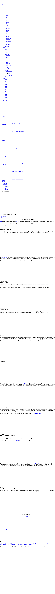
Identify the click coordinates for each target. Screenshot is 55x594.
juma (1, 216)
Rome (5, 76)
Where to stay (5, 183)
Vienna (6, 97)
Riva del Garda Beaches (10, 72)
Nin (7, 539)
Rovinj (7, 15)
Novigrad (14, 539)
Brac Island (7, 27)
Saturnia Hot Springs (8, 65)
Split (6, 23)
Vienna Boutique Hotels (7, 186)
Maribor (6, 81)
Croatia (35, 539)
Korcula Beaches (8, 44)
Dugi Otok (28, 539)
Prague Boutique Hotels (7, 189)
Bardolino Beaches (10, 75)
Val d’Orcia (7, 67)
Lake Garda (6, 70)
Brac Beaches (8, 43)
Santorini (6, 87)
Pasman (21, 539)
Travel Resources (4, 181)
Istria (5, 14)
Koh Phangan (8, 55)
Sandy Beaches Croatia (46, 543)
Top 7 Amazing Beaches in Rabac (7, 529)
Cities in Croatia (7, 46)
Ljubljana (6, 79)
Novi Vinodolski (8, 32)
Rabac (7, 19)
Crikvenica (7, 30)
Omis (12, 539)
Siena (7, 62)
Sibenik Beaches (15, 544)
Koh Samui (6, 52)
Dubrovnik (7, 22)
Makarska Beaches (8, 41)
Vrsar (7, 20)
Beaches (2, 212)
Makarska (7, 24)
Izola (5, 83)
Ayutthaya (6, 49)
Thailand (4, 47)
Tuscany (6, 60)
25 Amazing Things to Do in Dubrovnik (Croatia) (18, 131)
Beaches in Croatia (7, 36)
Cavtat (33, 539)
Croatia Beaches (29, 544)
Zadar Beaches (12, 543)
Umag (7, 17)
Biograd (9, 539)
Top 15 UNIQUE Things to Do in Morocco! (17, 179)
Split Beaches (2, 543)
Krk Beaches (17, 543)
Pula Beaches (8, 39)
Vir (5, 539)
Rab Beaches (25, 544)
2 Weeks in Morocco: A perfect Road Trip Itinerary (18, 171)
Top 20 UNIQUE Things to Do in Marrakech (17, 123)
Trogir (7, 25)
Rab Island (7, 35)
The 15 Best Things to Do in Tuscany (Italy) (17, 163)
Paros (5, 89)
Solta (31, 539)
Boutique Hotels (5, 184)
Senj (6, 33)
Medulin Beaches (10, 544)
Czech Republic (5, 100)
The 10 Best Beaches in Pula (6, 523)
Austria (4, 96)
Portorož (6, 84)
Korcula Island (8, 28)
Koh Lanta (7, 56)
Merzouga (6, 95)
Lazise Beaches (9, 73)
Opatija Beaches (5, 544)
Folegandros (6, 91)
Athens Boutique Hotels (8, 188)
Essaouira (6, 94)
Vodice (4, 539)
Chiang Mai (6, 48)
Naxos (5, 88)
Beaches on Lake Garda (9, 71)
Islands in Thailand (7, 54)
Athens (6, 86)
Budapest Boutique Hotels (8, 185)
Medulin (1, 539)
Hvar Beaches (8, 40)
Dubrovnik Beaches (8, 38)
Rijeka (7, 31)
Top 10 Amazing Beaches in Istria (7, 527)
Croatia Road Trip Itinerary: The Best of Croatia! (18, 148)
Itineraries (3, 141)
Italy (3, 59)
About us (3, 1)
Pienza (8, 68)
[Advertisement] (23, 555)
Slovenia (4, 78)
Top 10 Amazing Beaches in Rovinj (7, 525)
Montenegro (4, 99)
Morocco (4, 92)
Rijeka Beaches (20, 544)
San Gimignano (8, 63)
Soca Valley (6, 80)
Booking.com (27, 516)
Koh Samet (7, 57)
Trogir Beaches (35, 543)
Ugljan (19, 539)
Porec (7, 16)
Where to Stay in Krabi (9, 51)
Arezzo (7, 64)
